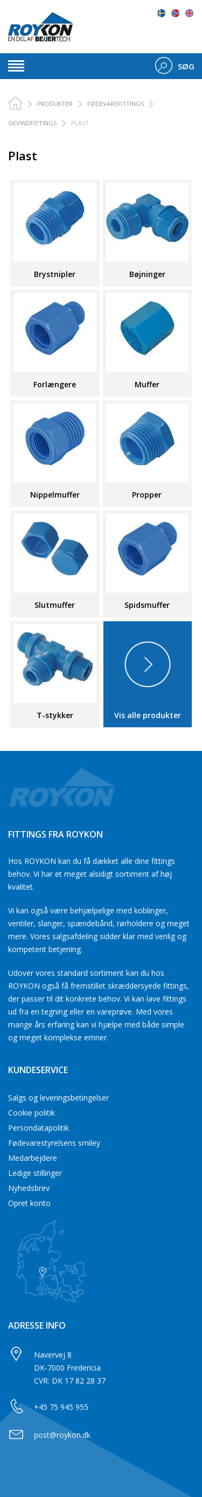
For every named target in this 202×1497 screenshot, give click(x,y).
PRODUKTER (55, 104)
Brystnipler (54, 274)
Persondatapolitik (38, 1128)
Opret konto (29, 1203)
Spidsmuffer (147, 605)
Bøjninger (147, 274)
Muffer (147, 384)
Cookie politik (31, 1113)
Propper (147, 494)
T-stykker (55, 715)
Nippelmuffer (55, 494)
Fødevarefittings (115, 104)
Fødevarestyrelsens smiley (54, 1143)
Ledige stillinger (35, 1173)
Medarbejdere (32, 1158)
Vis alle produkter (147, 715)
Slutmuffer (54, 605)
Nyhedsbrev (29, 1188)
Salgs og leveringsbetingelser (58, 1097)
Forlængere (54, 384)
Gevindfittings (32, 123)
